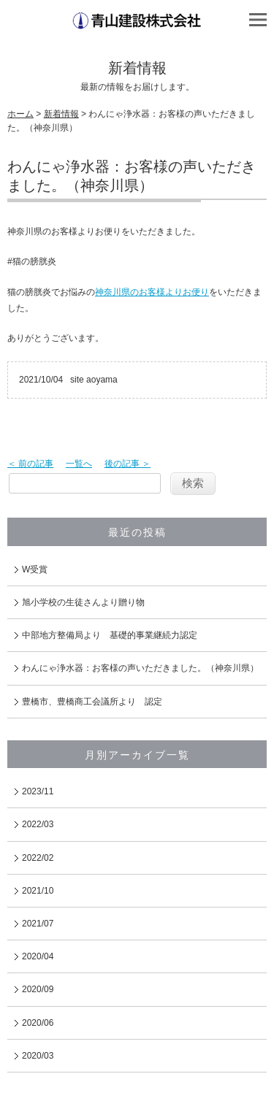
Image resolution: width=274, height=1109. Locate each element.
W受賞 (34, 569)
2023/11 (37, 791)
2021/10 (37, 891)
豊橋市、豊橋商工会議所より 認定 (92, 702)
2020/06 (37, 1023)
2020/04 (37, 956)
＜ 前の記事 (30, 463)
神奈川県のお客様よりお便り (152, 292)
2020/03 (37, 1056)
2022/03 (37, 824)
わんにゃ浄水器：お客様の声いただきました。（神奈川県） (140, 668)
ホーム (20, 114)
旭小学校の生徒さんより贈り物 (83, 602)
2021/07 (37, 923)
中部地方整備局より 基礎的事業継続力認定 (109, 635)
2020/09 (37, 989)
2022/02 (37, 858)
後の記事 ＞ (127, 463)
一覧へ (79, 463)
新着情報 (61, 114)
